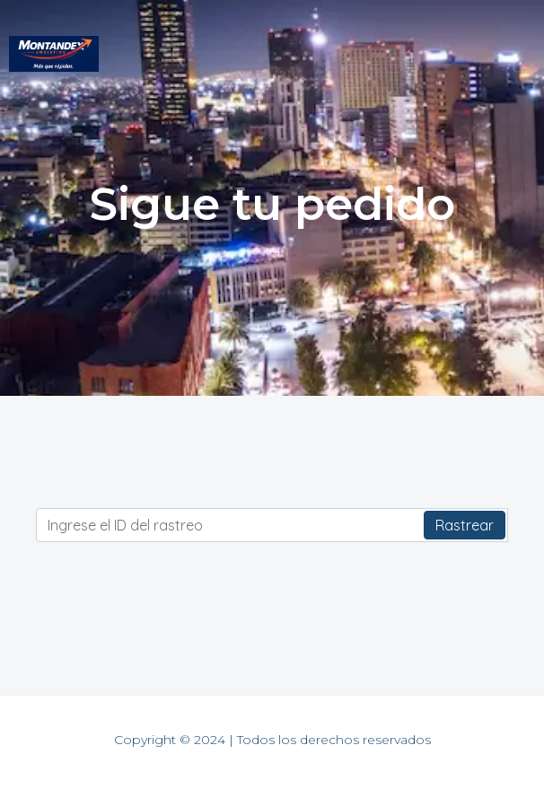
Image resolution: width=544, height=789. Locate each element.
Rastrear (464, 525)
